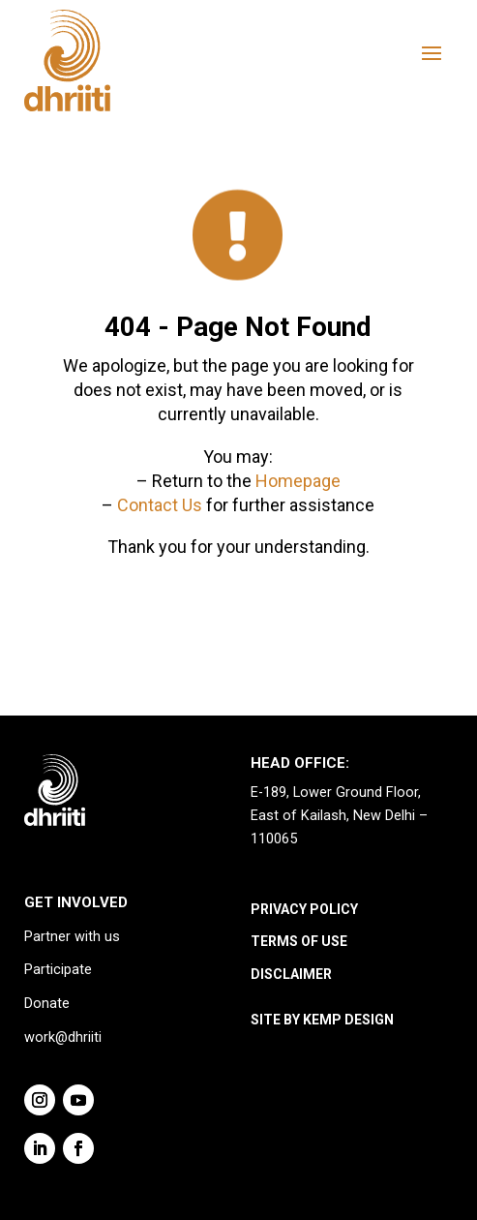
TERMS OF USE (299, 941)
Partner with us (72, 937)
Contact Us (159, 505)
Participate (58, 969)
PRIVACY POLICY (304, 909)
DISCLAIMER (291, 974)
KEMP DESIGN (348, 1019)
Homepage (298, 481)
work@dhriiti (63, 1037)
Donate (47, 1003)
